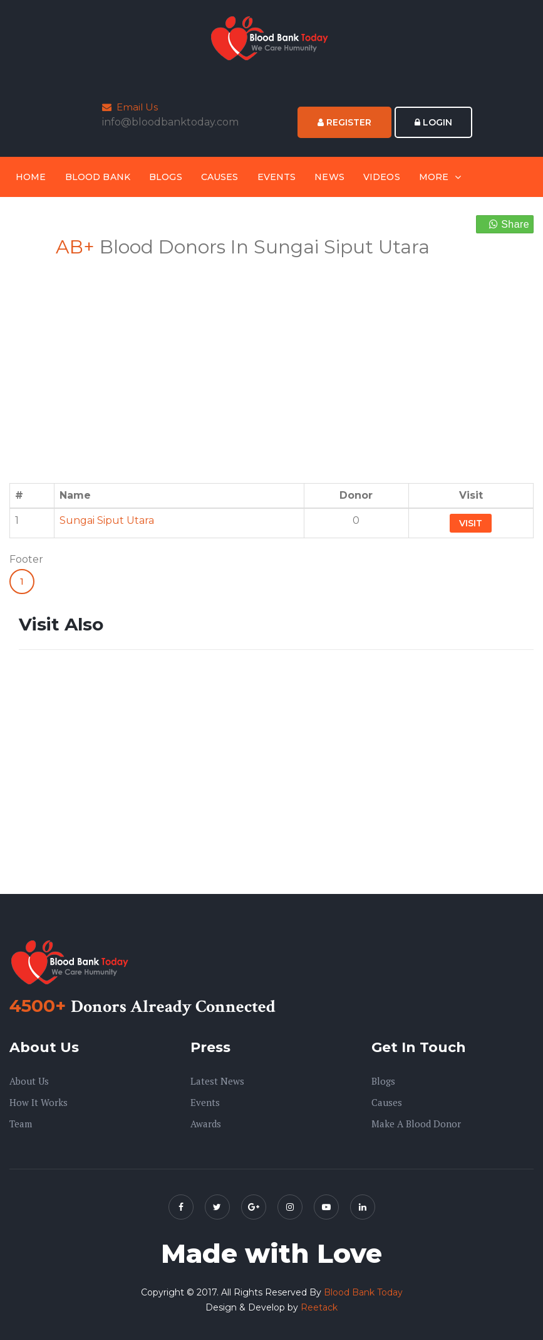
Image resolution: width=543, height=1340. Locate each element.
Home (31, 177)
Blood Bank (97, 177)
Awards (205, 1123)
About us (29, 1081)
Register (344, 122)
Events (276, 177)
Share (509, 224)
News (329, 177)
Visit (470, 523)
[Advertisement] (140, 363)
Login (433, 122)
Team (20, 1123)
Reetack (319, 1307)
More (434, 177)
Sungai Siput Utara (106, 520)
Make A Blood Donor (416, 1123)
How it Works (38, 1102)
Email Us (130, 107)
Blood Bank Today (363, 1292)
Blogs (165, 177)
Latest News (217, 1081)
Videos (381, 177)
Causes (220, 177)
